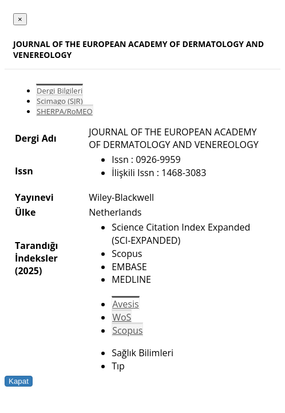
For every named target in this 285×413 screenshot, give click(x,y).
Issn (24, 171)
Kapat (19, 381)
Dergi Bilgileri (59, 90)
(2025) (28, 270)
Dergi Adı (36, 138)
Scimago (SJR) (59, 101)
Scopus (127, 330)
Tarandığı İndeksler (36, 251)
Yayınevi (34, 197)
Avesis (125, 304)
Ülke (25, 212)
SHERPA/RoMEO (65, 111)
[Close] (20, 19)
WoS (121, 317)
